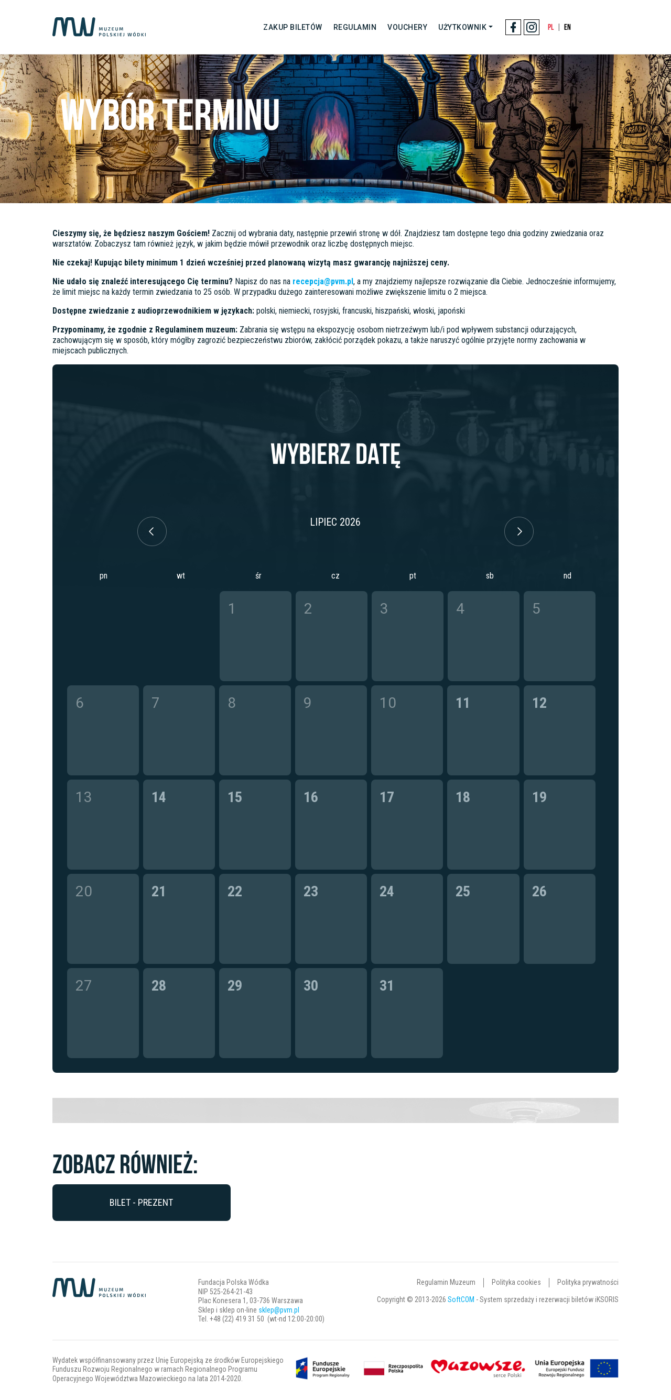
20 (83, 891)
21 (158, 891)
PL (551, 27)
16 (311, 797)
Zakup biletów (292, 27)
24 (387, 891)
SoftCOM (461, 1299)
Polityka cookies (516, 1282)
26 (539, 891)
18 (463, 797)
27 (83, 985)
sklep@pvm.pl (278, 1310)
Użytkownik (462, 27)
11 (463, 703)
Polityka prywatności (588, 1282)
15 (235, 797)
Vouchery (407, 27)
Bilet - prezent (141, 1202)
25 (463, 891)
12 (539, 703)
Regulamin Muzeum (446, 1282)
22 (235, 891)
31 (387, 985)
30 (311, 985)
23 (311, 891)
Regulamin (355, 27)
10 (388, 703)
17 (387, 797)
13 (83, 797)
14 (158, 797)
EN (567, 27)
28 (158, 985)
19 (539, 797)
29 (235, 985)
